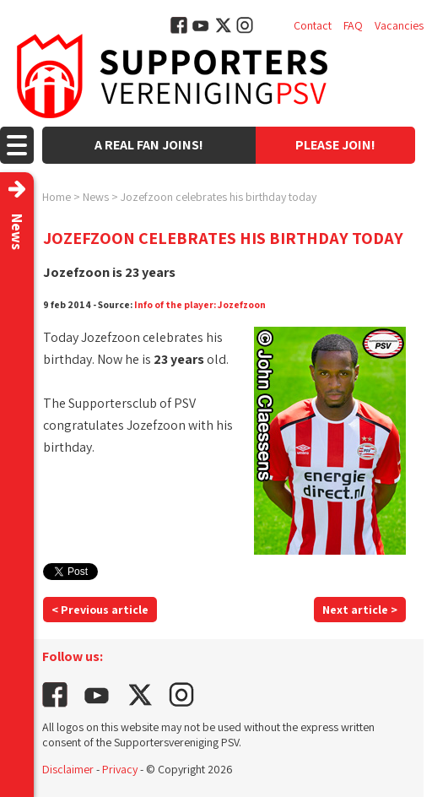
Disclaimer (68, 769)
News (96, 196)
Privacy (120, 769)
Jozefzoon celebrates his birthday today (218, 196)
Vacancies (399, 25)
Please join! (335, 145)
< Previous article (99, 609)
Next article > (359, 609)
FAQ (353, 25)
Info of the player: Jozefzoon (200, 304)
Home (56, 196)
